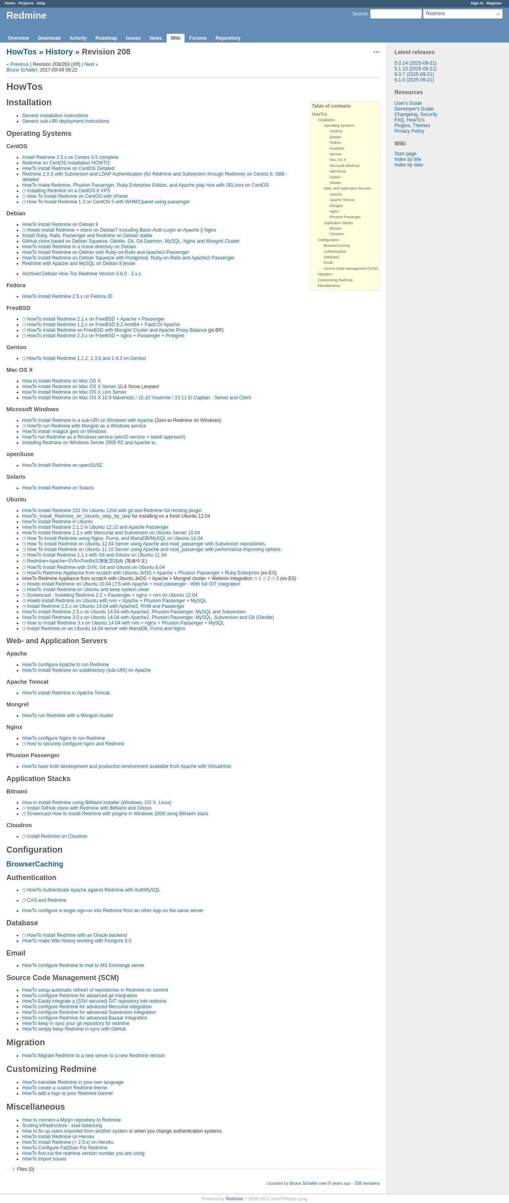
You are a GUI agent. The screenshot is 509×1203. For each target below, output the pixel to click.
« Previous (17, 64)
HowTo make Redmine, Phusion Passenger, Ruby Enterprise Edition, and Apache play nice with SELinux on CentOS (145, 185)
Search (359, 14)
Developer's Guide (413, 109)
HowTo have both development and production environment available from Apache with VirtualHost (126, 766)
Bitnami (336, 228)
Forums (198, 38)
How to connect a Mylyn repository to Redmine (71, 1120)
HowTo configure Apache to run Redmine (65, 664)
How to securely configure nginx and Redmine (75, 744)
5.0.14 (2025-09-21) (415, 63)
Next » (91, 64)
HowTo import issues (44, 1159)
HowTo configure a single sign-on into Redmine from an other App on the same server (113, 910)
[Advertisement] (426, 292)
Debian (335, 137)
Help (41, 3)
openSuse (338, 171)
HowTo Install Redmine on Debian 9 (60, 224)
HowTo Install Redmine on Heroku (58, 1136)
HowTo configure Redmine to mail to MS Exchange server (83, 965)
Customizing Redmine (335, 280)
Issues (133, 38)
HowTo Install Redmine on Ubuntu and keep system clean (88, 589)
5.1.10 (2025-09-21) (415, 69)
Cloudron (337, 234)
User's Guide (408, 103)
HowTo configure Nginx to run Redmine (63, 738)
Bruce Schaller (21, 70)
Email (328, 263)
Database (331, 257)
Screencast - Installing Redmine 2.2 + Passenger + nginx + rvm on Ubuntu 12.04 (112, 595)
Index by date (408, 165)
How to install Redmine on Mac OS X (61, 381)
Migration (325, 274)
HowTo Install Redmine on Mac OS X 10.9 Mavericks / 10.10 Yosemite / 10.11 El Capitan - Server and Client (136, 397)
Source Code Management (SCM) (351, 269)
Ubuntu (335, 183)
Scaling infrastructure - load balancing (62, 1125)
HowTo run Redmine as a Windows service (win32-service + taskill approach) (103, 437)
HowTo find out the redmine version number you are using (83, 1153)
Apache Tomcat (342, 200)
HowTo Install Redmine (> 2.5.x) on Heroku (67, 1142)
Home (10, 3)
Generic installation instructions (55, 115)
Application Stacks (338, 223)
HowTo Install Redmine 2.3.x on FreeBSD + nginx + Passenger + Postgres (106, 335)
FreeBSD (337, 149)
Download (49, 38)
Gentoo (336, 154)
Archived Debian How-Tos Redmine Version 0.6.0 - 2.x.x (81, 274)
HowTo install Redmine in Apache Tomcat (66, 693)
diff (76, 64)
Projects (26, 3)
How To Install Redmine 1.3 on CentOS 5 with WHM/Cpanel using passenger (108, 202)
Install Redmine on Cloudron (57, 836)
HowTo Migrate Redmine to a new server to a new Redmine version (93, 1055)
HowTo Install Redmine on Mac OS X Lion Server (74, 392)
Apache (336, 194)
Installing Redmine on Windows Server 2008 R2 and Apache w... (90, 442)
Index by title (407, 159)
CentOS (336, 131)
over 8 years (330, 1183)
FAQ (399, 120)
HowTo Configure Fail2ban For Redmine (64, 1148)
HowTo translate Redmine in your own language (73, 1082)
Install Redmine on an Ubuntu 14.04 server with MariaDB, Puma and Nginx (106, 628)
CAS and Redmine (46, 900)
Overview (18, 38)
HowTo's (416, 120)
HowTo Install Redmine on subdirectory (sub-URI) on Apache (86, 670)
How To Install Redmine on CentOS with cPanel (77, 196)
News (156, 38)
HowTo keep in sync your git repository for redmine (75, 1023)
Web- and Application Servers (347, 188)
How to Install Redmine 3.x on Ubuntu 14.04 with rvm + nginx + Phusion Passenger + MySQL (126, 623)
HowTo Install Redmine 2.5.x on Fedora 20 (67, 296)
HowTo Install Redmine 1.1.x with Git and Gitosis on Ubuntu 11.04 (97, 555)
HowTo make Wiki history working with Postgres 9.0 (76, 941)
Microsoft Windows (345, 166)
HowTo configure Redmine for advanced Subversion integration (89, 1012)
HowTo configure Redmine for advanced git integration (79, 995)
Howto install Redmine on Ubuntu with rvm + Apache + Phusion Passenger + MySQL (116, 600)
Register (494, 3)
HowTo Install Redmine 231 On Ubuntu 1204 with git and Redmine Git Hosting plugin (112, 510)
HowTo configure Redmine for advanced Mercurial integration (87, 1007)
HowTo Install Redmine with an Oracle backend (77, 935)
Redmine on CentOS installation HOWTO (66, 163)
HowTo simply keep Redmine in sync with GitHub (74, 1029)
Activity (78, 38)
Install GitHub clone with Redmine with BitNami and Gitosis (89, 808)
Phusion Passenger (345, 217)
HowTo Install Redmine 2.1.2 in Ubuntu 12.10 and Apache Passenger (95, 527)
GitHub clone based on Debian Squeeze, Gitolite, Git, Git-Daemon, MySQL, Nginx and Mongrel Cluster (131, 241)
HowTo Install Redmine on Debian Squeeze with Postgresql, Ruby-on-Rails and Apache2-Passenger (128, 258)
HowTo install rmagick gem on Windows (64, 431)
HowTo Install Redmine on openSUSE (62, 465)
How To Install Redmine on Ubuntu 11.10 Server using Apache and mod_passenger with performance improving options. (154, 549)
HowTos (21, 51)
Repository (228, 38)
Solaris (335, 177)
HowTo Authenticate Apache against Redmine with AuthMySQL (93, 890)
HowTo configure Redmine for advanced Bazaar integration (84, 1018)
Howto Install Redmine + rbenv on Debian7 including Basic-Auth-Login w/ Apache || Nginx (121, 230)
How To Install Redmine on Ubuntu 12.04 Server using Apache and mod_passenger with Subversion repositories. (146, 544)
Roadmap (106, 38)
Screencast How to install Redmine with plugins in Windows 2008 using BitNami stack (117, 813)
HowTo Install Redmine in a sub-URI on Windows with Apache (87, 420)
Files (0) (25, 1169)
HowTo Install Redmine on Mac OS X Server (69, 386)
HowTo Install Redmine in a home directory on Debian (79, 246)
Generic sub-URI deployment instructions (65, 121)
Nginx (334, 211)
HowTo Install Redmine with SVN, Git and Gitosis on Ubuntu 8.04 (96, 567)
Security (428, 114)
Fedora (335, 143)
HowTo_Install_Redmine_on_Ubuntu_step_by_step (76, 516)
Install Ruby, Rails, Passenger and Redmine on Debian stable (87, 235)
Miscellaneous (329, 286)
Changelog (406, 114)
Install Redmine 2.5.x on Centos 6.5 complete (70, 157)
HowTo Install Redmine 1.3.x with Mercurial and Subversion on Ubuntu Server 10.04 (111, 533)
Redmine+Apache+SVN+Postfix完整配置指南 (75, 561)
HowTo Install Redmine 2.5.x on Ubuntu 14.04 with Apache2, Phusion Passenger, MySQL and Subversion (134, 612)
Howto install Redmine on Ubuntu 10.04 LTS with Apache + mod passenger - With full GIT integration (133, 584)
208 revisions (367, 1183)
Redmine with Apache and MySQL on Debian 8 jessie (78, 263)
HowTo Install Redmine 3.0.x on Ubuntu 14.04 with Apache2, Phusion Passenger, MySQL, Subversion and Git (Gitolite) (148, 617)
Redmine (234, 1198)
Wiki (176, 38)
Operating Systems (339, 126)
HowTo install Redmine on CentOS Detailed (68, 168)
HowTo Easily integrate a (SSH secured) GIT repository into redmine (94, 1001)
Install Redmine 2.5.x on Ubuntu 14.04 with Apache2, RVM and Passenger (106, 606)
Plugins (402, 125)
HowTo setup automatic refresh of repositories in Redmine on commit (95, 990)
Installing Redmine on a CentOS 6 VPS (68, 190)
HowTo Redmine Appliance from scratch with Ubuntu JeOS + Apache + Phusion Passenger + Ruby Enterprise (143, 573)
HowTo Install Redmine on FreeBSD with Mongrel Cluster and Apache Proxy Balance (117, 330)
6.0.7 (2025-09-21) (414, 74)
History (59, 51)
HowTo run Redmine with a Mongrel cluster (67, 715)
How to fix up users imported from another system (75, 1131)
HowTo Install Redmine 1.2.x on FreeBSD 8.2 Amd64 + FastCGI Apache (103, 324)
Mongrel (336, 206)
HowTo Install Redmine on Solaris (57, 488)
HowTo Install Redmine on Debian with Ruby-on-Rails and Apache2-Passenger (105, 252)
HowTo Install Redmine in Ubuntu (57, 521)
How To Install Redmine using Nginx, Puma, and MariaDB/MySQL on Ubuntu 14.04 (115, 538)
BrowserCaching (337, 246)
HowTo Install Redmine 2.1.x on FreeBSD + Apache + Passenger (96, 319)
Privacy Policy (409, 131)
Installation (326, 120)
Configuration (328, 240)
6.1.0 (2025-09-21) (414, 80)
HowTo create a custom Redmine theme (64, 1088)
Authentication (335, 251)
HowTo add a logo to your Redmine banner (67, 1093)
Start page (405, 154)
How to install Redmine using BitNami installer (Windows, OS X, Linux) (96, 802)
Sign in (477, 3)
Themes (421, 125)
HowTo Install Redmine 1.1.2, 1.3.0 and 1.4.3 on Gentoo (86, 358)
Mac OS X (338, 160)
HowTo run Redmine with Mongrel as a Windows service (86, 426)
